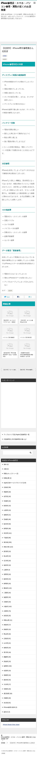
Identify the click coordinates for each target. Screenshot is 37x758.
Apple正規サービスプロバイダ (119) (15, 483)
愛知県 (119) (8, 588)
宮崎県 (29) (7, 689)
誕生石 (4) (7, 712)
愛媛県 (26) (7, 657)
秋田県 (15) (7, 505)
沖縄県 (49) (7, 698)
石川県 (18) (7, 560)
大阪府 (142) (8, 606)
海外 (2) (6, 464)
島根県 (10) (7, 629)
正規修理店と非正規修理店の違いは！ (15, 439)
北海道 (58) (7, 487)
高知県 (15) (7, 661)
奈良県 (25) (7, 615)
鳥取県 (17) (7, 625)
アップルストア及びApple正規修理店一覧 (16, 434)
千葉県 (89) (7, 538)
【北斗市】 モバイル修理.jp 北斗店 (26, 321)
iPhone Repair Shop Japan (11, 724)
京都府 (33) (7, 602)
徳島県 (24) (7, 647)
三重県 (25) (7, 592)
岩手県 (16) (7, 496)
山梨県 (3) (7, 570)
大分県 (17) (7, 684)
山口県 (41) (7, 643)
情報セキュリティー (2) (11, 473)
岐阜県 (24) (7, 579)
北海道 (4, 56)
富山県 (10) (7, 556)
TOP (18, 738)
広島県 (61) (7, 638)
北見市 (4, 59)
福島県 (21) (7, 515)
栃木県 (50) (7, 524)
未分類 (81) (7, 703)
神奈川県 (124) (8, 547)
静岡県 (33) (7, 583)
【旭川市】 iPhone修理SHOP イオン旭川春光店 (28, 369)
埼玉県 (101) (8, 533)
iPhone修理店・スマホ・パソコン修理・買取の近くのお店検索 (16, 6)
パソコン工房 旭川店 (26, 337)
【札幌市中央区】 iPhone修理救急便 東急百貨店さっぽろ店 (26, 354)
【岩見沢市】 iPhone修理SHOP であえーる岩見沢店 (10, 354)
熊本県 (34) (7, 680)
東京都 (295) (8, 542)
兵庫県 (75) (7, 611)
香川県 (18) (7, 652)
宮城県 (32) (7, 501)
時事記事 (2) (7, 478)
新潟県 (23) (7, 551)
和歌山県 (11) (8, 620)
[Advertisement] (18, 32)
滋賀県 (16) (7, 597)
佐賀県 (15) (7, 670)
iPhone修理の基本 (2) (10, 707)
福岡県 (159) (8, 666)
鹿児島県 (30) (8, 693)
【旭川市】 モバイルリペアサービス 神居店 (9, 321)
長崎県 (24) (7, 675)
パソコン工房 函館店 (8, 337)
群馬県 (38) (7, 528)
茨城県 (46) (7, 519)
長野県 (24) (7, 574)
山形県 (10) (7, 510)
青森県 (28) (7, 492)
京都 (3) (6, 469)
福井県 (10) (7, 565)
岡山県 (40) (7, 634)
